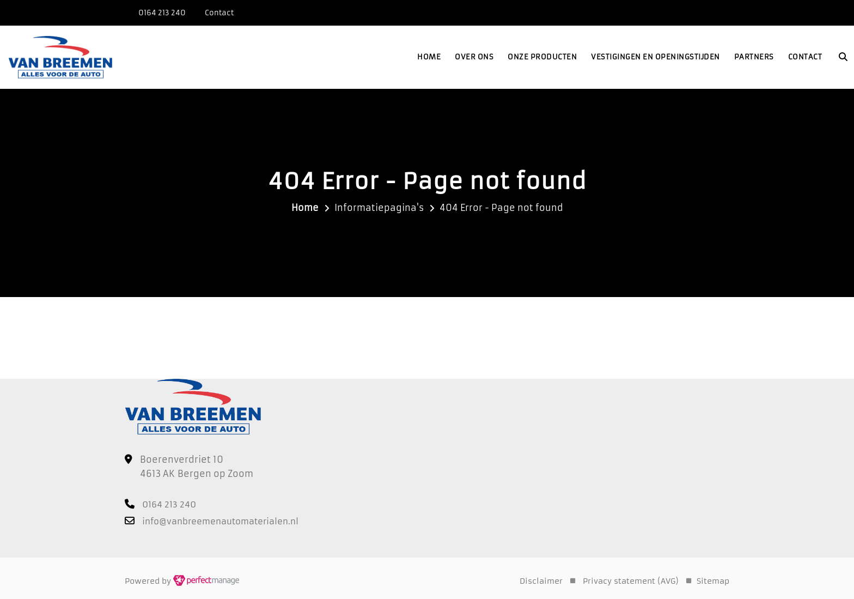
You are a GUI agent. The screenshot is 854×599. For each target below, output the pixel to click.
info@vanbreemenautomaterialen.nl (220, 521)
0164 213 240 (162, 12)
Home (429, 57)
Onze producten (542, 57)
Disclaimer (541, 581)
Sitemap (713, 581)
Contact (805, 57)
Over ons (474, 57)
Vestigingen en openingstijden (655, 57)
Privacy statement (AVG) (631, 581)
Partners (754, 57)
